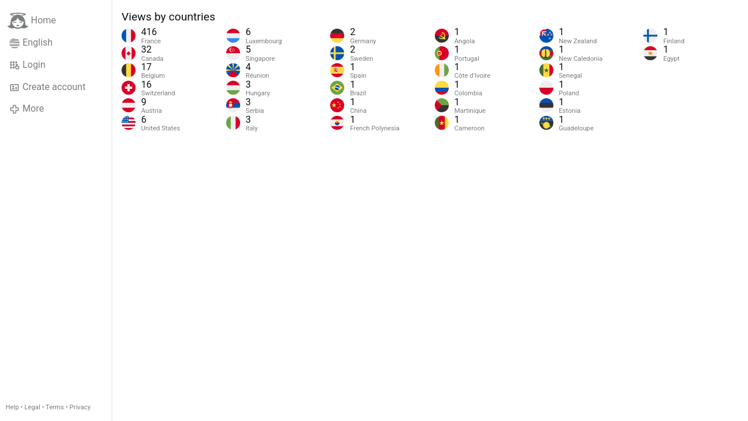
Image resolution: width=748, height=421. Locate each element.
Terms (55, 407)
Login (27, 65)
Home (32, 21)
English (31, 43)
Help (12, 407)
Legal (32, 407)
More (26, 109)
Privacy (80, 407)
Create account (47, 87)
